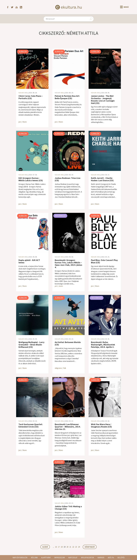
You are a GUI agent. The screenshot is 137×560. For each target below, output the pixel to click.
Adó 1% (111, 557)
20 (67, 547)
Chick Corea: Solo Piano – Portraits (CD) (31, 97)
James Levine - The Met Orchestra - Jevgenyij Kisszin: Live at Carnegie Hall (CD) (103, 99)
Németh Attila (23, 93)
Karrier (101, 557)
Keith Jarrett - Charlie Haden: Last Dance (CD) (102, 179)
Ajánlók (23, 51)
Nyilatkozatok (87, 557)
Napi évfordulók (20, 557)
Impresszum (59, 557)
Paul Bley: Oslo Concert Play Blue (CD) (104, 261)
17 (59, 547)
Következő (90, 547)
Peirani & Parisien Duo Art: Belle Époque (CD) (67, 97)
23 (76, 547)
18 (62, 547)
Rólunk (34, 557)
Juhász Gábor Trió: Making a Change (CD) (68, 507)
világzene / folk (60, 368)
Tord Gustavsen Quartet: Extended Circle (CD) (31, 425)
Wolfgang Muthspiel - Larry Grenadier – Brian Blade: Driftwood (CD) (31, 344)
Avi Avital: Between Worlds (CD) (68, 343)
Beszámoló (60, 216)
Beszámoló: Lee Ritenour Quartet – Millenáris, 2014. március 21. (68, 426)
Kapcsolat (72, 557)
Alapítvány (46, 557)
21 (70, 547)
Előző (45, 547)
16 (56, 547)
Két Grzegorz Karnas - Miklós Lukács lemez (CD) (31, 179)
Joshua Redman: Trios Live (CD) (67, 179)
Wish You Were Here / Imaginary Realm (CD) (101, 425)
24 (79, 547)
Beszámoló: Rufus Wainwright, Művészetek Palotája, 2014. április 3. (103, 344)
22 (73, 547)
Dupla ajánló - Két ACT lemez (29, 261)
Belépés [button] (121, 557)
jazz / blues (23, 122)
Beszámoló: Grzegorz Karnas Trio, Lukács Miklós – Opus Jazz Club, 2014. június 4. (68, 264)
